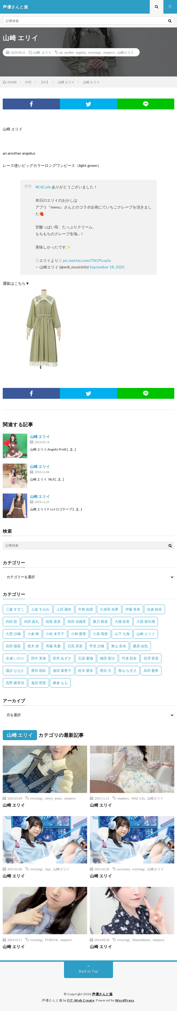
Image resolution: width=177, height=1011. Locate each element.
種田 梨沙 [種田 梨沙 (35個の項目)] (107, 658)
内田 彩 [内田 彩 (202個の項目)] (11, 621)
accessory (123, 869)
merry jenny (53, 798)
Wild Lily (138, 798)
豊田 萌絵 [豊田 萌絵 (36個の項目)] (38, 670)
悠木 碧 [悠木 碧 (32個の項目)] (33, 646)
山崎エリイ (125, 52)
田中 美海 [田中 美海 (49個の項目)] (38, 658)
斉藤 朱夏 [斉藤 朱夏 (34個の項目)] (53, 646)
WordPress (124, 1000)
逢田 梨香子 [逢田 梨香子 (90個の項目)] (62, 670)
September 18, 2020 (107, 267)
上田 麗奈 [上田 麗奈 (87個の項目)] (63, 609)
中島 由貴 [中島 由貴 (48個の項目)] (85, 609)
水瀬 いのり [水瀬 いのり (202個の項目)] (15, 658)
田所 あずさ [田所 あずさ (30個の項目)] (62, 658)
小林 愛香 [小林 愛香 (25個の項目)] (78, 634)
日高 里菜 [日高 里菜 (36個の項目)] (75, 646)
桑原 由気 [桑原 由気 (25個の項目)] (140, 646)
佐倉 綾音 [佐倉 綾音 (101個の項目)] (154, 609)
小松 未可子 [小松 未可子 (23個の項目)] (55, 634)
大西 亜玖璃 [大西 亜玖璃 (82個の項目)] (145, 621)
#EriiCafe (43, 187)
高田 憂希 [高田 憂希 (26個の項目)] (151, 670)
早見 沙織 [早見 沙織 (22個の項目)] (96, 646)
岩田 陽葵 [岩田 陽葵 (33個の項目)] (13, 646)
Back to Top (88, 971)
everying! (94, 52)
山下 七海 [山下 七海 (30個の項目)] (122, 634)
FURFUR (51, 939)
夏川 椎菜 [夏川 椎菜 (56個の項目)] (100, 621)
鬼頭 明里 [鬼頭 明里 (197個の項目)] (38, 683)
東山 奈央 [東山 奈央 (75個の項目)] (118, 646)
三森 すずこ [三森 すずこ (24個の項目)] (15, 609)
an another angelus (73, 52)
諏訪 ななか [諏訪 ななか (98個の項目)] (15, 670)
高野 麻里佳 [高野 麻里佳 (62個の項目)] (15, 683)
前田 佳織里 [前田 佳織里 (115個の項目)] (77, 621)
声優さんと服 (102, 994)
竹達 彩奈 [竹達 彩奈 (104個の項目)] (129, 658)
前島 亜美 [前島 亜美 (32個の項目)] (53, 621)
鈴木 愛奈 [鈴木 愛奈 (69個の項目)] (85, 670)
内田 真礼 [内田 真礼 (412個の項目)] (31, 621)
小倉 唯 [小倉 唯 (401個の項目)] (33, 634)
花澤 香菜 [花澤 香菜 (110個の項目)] (151, 658)
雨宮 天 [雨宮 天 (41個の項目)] (105, 670)
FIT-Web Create (80, 1000)
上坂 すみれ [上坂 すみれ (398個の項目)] (40, 609)
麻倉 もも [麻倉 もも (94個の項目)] (60, 683)
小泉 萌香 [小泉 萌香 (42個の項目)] (100, 634)
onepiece (109, 52)
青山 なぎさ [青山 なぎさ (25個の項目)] (127, 670)
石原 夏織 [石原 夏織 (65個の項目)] (85, 658)
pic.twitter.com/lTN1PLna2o (87, 260)
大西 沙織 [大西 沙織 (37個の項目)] (13, 634)
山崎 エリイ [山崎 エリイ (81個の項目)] (145, 634)
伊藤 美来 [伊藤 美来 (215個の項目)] (132, 609)
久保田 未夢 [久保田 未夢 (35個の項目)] (109, 609)
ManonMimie (141, 939)
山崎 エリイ (42, 52)
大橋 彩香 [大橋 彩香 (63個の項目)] (122, 621)
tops (48, 869)
